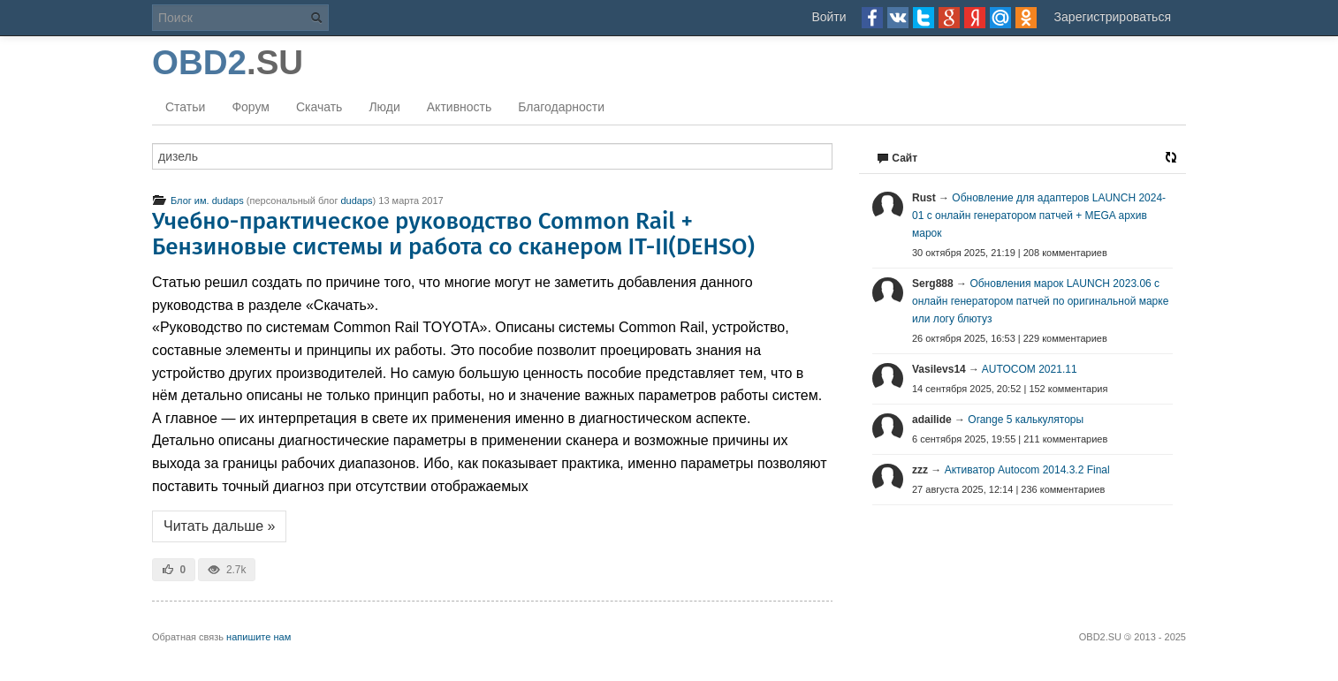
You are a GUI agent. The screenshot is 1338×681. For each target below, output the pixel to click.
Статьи (185, 107)
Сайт (897, 158)
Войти (828, 17)
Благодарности (561, 107)
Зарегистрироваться (1112, 17)
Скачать (319, 107)
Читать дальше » (219, 525)
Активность (459, 107)
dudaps (356, 200)
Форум (251, 107)
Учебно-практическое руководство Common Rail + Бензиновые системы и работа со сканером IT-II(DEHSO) (453, 234)
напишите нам (258, 637)
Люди (384, 107)
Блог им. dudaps (198, 200)
